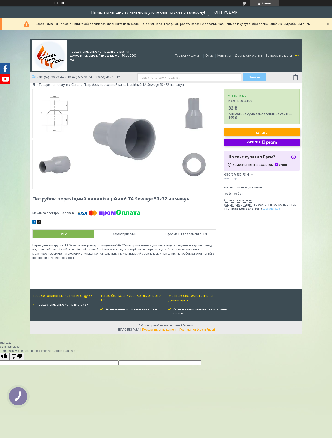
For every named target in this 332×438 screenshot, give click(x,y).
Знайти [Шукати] (254, 77)
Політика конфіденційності (197, 329)
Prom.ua (188, 325)
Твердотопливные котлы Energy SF (62, 304)
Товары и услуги (187, 55)
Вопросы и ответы (279, 55)
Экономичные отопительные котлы (131, 309)
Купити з (261, 142)
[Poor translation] (16, 356)
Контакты (224, 55)
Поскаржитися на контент (159, 329)
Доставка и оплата (248, 55)
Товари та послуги (53, 85)
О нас (209, 55)
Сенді (75, 85)
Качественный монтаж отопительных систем (200, 311)
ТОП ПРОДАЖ (224, 12)
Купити (262, 133)
